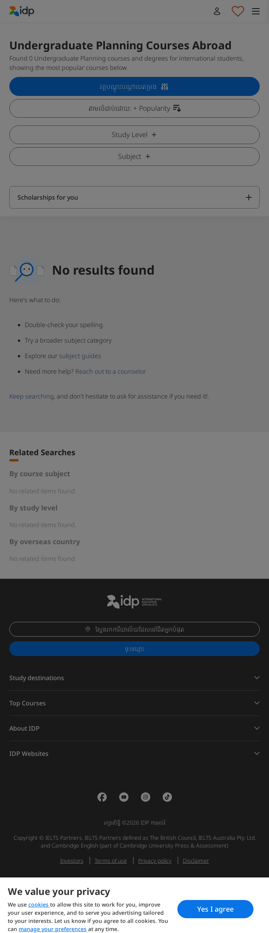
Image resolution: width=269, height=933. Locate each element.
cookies (39, 904)
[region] (134, 905)
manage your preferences (53, 929)
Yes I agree (215, 909)
